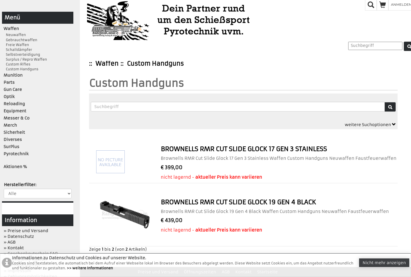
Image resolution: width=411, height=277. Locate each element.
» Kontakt (14, 247)
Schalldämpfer (18, 49)
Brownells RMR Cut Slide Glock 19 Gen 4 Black (238, 202)
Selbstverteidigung (22, 54)
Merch (10, 125)
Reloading (14, 103)
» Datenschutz (19, 236)
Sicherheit (14, 132)
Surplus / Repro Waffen (25, 59)
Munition (13, 75)
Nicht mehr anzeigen (384, 262)
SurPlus (11, 146)
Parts (9, 82)
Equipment (15, 110)
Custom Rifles (17, 64)
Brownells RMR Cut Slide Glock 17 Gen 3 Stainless (244, 149)
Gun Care (13, 89)
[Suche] (390, 107)
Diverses (13, 139)
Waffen (107, 63)
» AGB (10, 242)
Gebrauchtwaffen (20, 40)
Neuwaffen (15, 35)
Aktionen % (15, 166)
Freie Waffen (16, 45)
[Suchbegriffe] (238, 106)
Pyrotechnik (16, 153)
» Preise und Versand (26, 230)
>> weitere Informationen (90, 268)
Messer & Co (17, 118)
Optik (9, 96)
